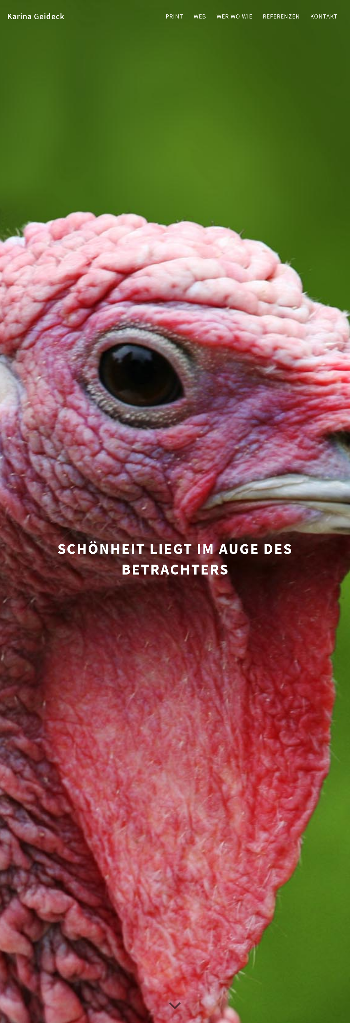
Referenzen (281, 16)
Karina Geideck (36, 16)
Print (174, 16)
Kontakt (324, 16)
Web (200, 16)
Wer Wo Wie (234, 16)
